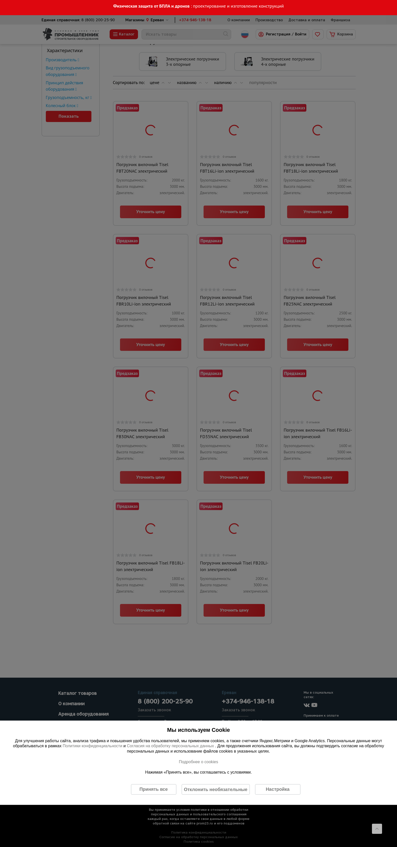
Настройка (278, 789)
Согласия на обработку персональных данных (171, 746)
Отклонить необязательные (215, 789)
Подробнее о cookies (198, 761)
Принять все (154, 789)
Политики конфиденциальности (92, 746)
